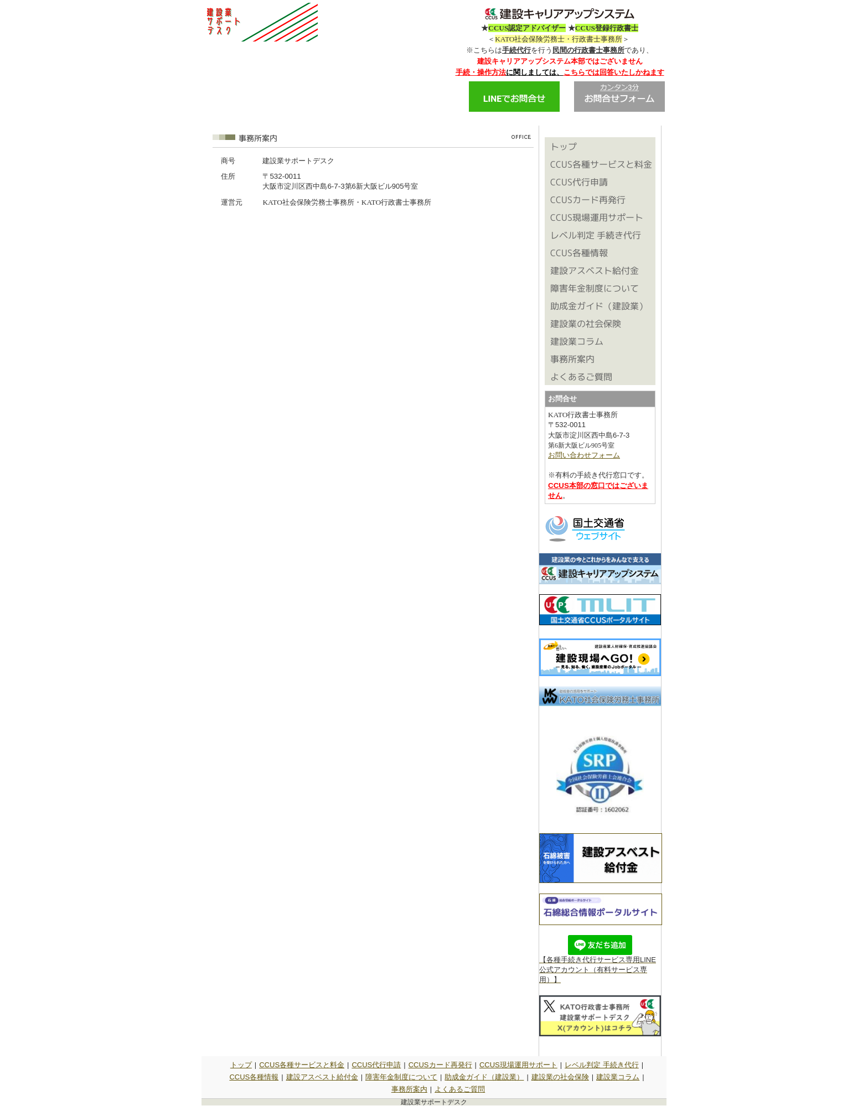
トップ (241, 1065)
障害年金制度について (401, 1077)
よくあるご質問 (460, 1089)
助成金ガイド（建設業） (484, 1077)
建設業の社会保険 (560, 1077)
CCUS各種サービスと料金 (301, 1065)
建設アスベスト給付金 (322, 1077)
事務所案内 (409, 1089)
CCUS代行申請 (376, 1065)
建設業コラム (617, 1077)
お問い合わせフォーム (584, 455)
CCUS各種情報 (253, 1077)
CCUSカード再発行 (440, 1065)
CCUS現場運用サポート (518, 1065)
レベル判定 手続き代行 (602, 1065)
